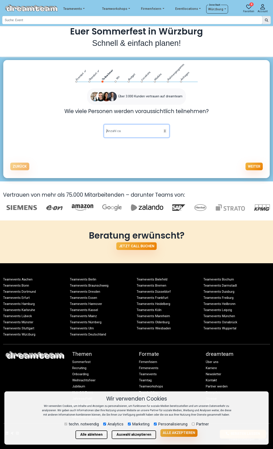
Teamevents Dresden (85, 292)
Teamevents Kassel (84, 310)
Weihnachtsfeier (84, 380)
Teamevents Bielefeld (152, 279)
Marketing (138, 424)
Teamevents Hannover (86, 304)
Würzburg (217, 9)
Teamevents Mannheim (153, 316)
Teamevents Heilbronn (219, 304)
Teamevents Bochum (218, 279)
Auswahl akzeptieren (134, 434)
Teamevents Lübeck (17, 316)
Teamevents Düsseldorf (154, 292)
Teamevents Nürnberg (85, 322)
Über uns (212, 362)
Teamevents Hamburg (19, 304)
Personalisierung (170, 424)
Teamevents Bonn (16, 285)
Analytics (113, 424)
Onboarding (80, 374)
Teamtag (145, 380)
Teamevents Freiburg (218, 298)
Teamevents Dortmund (19, 292)
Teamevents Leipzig (217, 310)
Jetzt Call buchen (136, 246)
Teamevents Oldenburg (153, 322)
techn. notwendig (81, 424)
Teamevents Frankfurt (152, 298)
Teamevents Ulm (82, 328)
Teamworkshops (116, 8)
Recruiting (79, 368)
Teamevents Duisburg (218, 292)
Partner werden (217, 386)
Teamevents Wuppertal (219, 328)
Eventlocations (188, 8)
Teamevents (74, 8)
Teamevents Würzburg (19, 334)
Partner (200, 424)
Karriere (211, 368)
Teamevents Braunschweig (89, 285)
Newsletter (213, 374)
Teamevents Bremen (151, 285)
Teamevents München (219, 316)
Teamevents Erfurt (16, 298)
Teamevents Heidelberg (153, 304)
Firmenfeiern (152, 8)
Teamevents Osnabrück (220, 322)
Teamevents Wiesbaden (154, 328)
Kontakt (211, 380)
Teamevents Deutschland (88, 334)
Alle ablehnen (91, 434)
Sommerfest (81, 362)
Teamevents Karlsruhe (19, 310)
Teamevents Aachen (18, 279)
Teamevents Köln (149, 310)
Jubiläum (78, 386)
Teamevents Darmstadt (220, 285)
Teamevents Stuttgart (18, 328)
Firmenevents (148, 368)
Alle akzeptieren (179, 433)
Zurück (20, 166)
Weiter (254, 166)
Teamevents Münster (18, 322)
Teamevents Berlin (83, 279)
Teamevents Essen (83, 298)
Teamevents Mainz (83, 316)
